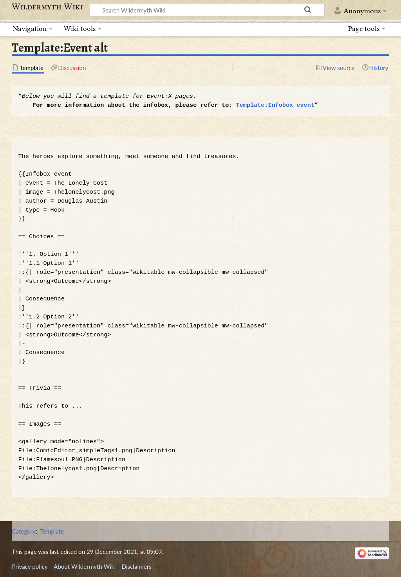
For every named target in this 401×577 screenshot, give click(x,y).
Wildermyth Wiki (47, 6)
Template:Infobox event (275, 105)
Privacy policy (29, 566)
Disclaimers (137, 566)
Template (52, 531)
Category (24, 531)
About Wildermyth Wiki (85, 566)
